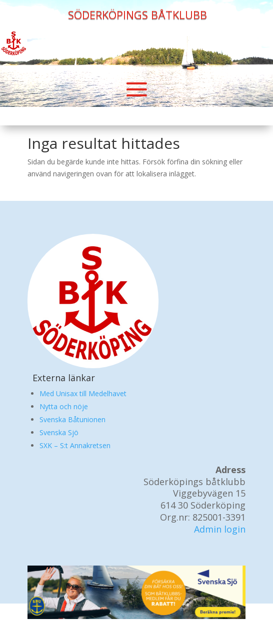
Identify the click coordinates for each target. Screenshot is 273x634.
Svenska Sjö (59, 432)
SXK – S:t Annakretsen (75, 445)
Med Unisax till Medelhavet (83, 393)
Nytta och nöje (64, 406)
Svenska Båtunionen (73, 419)
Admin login (220, 529)
